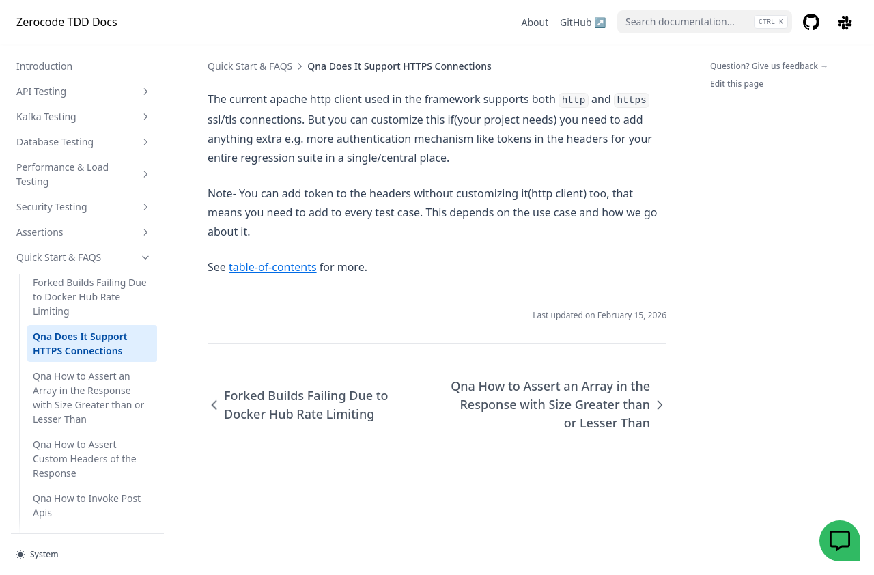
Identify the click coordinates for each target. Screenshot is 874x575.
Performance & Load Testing (84, 78)
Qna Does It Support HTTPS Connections (80, 247)
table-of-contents (273, 267)
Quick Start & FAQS (84, 160)
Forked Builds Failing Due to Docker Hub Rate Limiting (90, 200)
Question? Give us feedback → (769, 66)
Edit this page (736, 83)
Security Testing (84, 110)
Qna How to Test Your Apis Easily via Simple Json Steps (92, 510)
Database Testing (84, 45)
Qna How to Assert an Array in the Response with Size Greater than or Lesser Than (88, 301)
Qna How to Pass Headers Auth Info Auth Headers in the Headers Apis (91, 456)
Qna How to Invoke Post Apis (87, 409)
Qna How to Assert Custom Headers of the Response (85, 362)
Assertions (84, 135)
